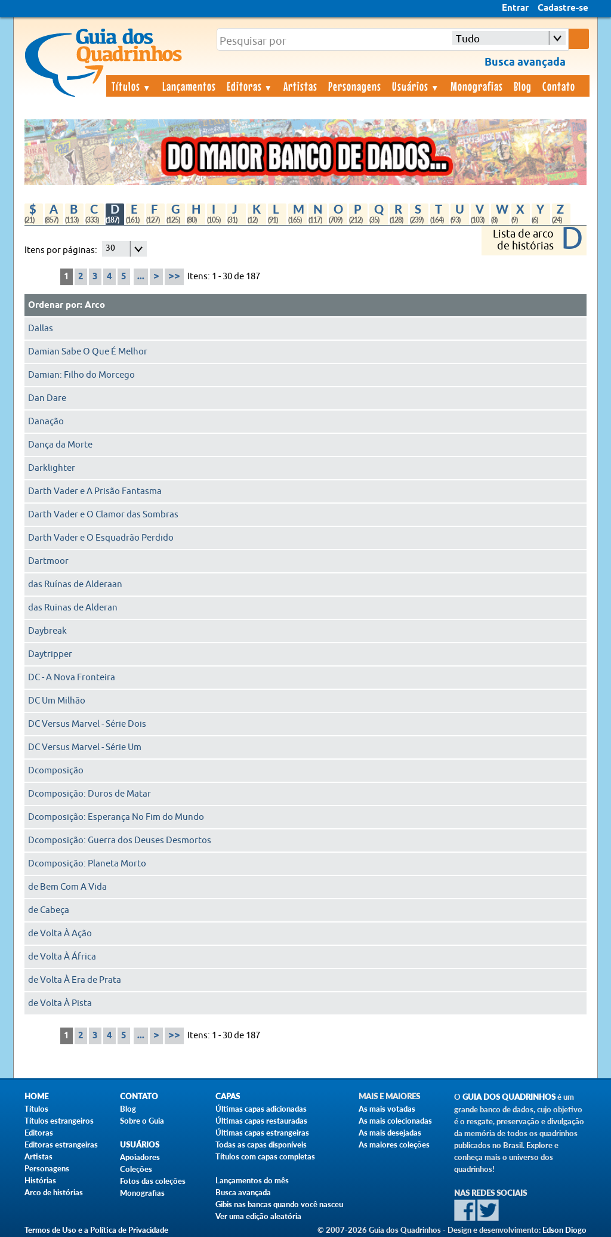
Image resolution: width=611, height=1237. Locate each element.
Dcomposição (56, 770)
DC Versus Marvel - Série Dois (87, 724)
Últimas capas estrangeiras (262, 1132)
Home (36, 1096)
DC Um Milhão (56, 701)
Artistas (300, 86)
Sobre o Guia (142, 1120)
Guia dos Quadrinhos (509, 1097)
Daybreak (47, 631)
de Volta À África (62, 957)
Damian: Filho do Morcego (81, 375)
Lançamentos (189, 86)
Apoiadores (140, 1157)
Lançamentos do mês (252, 1180)
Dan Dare (47, 398)
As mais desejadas (390, 1132)
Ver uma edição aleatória (258, 1216)
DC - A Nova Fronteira (71, 677)
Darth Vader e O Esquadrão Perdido (101, 538)
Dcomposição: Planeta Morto (87, 863)
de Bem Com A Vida (67, 887)
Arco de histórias (53, 1192)
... (140, 277)
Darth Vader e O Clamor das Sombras (103, 514)
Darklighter (51, 468)
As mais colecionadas (395, 1120)
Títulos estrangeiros (59, 1120)
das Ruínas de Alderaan (75, 584)
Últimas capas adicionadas (261, 1108)
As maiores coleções (394, 1144)
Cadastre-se (563, 8)
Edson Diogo (564, 1230)
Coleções (136, 1169)
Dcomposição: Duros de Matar (89, 794)
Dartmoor (48, 561)
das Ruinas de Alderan (73, 607)
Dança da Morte (60, 445)
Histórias (40, 1180)
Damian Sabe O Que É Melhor (87, 351)
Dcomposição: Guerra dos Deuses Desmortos (119, 840)
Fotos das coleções (153, 1181)
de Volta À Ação (60, 933)
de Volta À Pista (60, 1003)
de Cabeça (48, 910)
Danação (46, 421)
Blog (523, 86)
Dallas (40, 328)
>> (174, 276)
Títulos (132, 86)
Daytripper (50, 654)
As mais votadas (387, 1108)
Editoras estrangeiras (61, 1144)
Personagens (354, 86)
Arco (95, 305)
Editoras (250, 86)
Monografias (476, 86)
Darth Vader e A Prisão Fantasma (95, 491)
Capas (227, 1096)
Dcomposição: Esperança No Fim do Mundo (116, 817)
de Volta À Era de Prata (74, 980)
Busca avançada (243, 1192)
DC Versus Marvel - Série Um (84, 747)
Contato (558, 86)
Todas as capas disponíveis (261, 1144)
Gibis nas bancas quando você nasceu (279, 1204)
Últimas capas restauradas (261, 1120)
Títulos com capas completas (265, 1156)
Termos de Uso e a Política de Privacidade (96, 1230)
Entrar (515, 8)
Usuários (416, 86)
